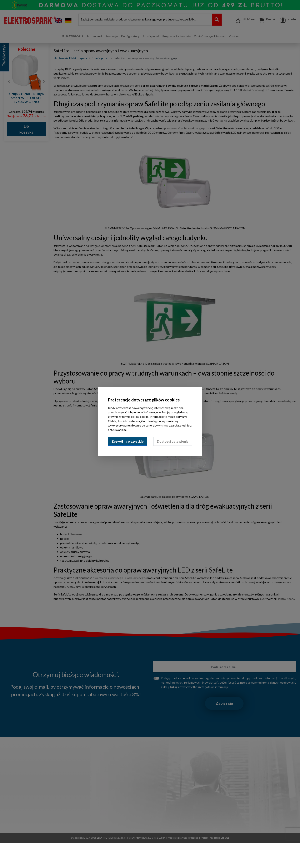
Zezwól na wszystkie (127, 441)
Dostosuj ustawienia (173, 441)
